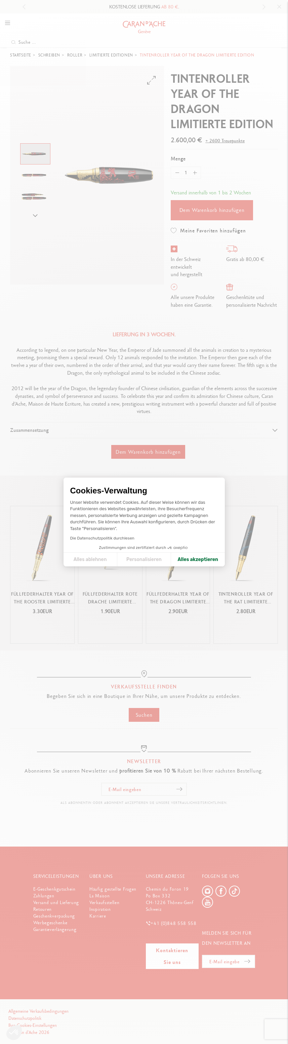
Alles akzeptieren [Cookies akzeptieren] (197, 559)
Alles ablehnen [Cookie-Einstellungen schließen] (90, 559)
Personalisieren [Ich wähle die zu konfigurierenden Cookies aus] (144, 559)
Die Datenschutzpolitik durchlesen (102, 538)
